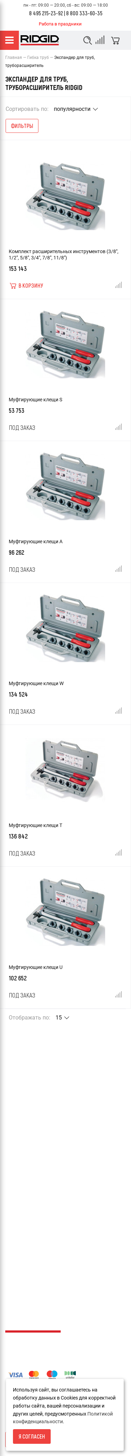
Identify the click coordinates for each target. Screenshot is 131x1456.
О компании (19, 1087)
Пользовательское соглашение (41, 1158)
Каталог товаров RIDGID (33, 1134)
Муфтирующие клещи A (36, 541)
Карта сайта (19, 1195)
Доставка (16, 1098)
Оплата (13, 1110)
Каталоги (16, 1218)
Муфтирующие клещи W (36, 683)
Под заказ (22, 427)
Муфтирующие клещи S (35, 399)
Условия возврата (26, 1075)
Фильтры (22, 125)
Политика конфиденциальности (42, 1146)
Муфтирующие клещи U (36, 967)
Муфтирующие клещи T (35, 825)
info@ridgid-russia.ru (28, 1282)
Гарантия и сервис (26, 1122)
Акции (12, 1206)
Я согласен (32, 1436)
